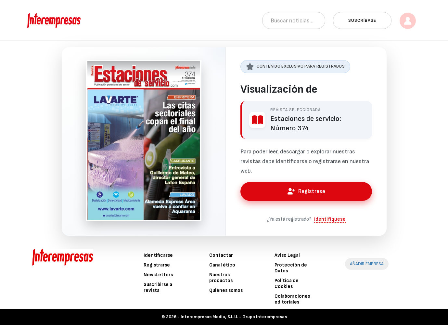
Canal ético (222, 265)
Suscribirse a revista (158, 287)
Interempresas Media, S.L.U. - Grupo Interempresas (234, 316)
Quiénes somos (226, 290)
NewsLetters (158, 275)
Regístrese (306, 191)
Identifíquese (330, 219)
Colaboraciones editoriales (292, 299)
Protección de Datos (291, 268)
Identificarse (158, 255)
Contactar (221, 255)
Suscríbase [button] (362, 20)
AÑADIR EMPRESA (367, 263)
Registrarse (157, 265)
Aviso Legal (287, 255)
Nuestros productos (221, 278)
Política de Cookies (287, 284)
